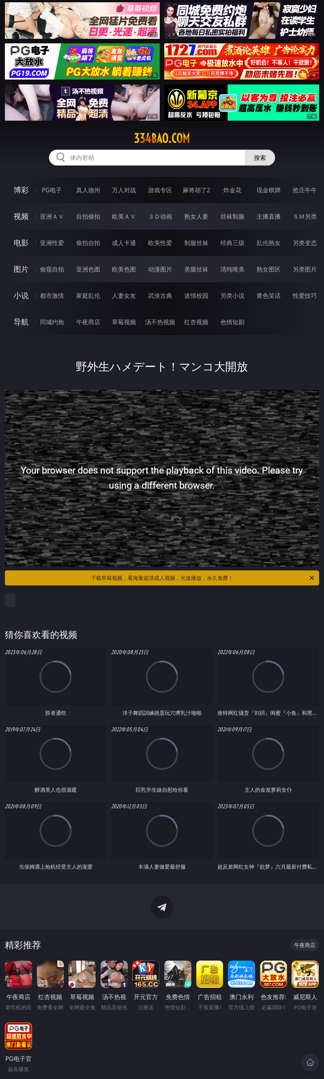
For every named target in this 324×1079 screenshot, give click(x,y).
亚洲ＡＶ (52, 216)
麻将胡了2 (196, 190)
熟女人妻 (196, 216)
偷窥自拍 (52, 269)
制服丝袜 (196, 243)
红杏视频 (196, 322)
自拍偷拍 (88, 216)
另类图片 (305, 269)
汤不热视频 (160, 322)
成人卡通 (124, 243)
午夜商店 (88, 322)
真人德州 (88, 190)
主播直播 (269, 216)
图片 (21, 269)
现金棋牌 (269, 190)
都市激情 (52, 295)
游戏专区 (160, 190)
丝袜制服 (232, 216)
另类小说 (232, 295)
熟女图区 (269, 269)
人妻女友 (124, 295)
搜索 (260, 157)
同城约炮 (52, 322)
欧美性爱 (160, 243)
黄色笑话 (269, 295)
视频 (21, 216)
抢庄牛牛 (305, 190)
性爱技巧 (305, 295)
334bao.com (162, 138)
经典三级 (232, 243)
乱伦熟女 (269, 243)
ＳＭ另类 (305, 216)
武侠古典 (160, 295)
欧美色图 (124, 269)
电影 (21, 243)
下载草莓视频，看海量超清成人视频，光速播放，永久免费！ (203, 577)
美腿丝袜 (196, 269)
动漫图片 (160, 269)
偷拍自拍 (88, 243)
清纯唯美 (232, 269)
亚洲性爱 (52, 243)
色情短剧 (232, 322)
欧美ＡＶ (124, 216)
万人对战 (124, 190)
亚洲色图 (88, 269)
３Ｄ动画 (160, 216)
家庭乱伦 (88, 295)
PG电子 (52, 190)
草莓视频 (124, 322)
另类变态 (305, 243)
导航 (21, 322)
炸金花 (232, 190)
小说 (21, 295)
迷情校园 (196, 295)
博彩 (21, 190)
